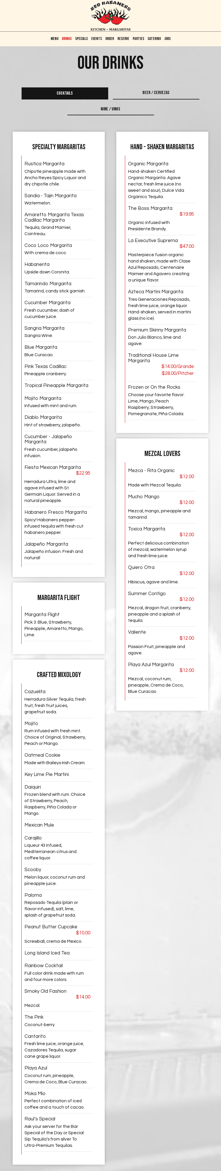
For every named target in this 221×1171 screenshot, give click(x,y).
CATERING (154, 38)
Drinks (67, 38)
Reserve (123, 38)
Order (109, 38)
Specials (81, 38)
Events (96, 38)
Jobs (167, 38)
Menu (54, 38)
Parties (138, 38)
